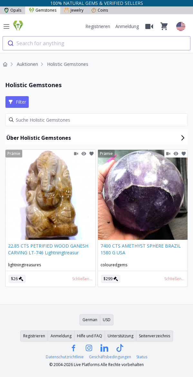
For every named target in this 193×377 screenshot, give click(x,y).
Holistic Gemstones (67, 64)
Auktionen (27, 64)
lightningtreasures (24, 265)
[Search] (96, 119)
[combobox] (96, 43)
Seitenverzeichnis (154, 336)
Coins (99, 10)
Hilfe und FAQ (89, 336)
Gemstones (42, 10)
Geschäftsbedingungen (110, 357)
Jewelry (73, 10)
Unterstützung (120, 336)
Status (141, 357)
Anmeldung (127, 26)
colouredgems (114, 265)
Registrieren (97, 26)
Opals (12, 10)
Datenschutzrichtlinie (65, 357)
